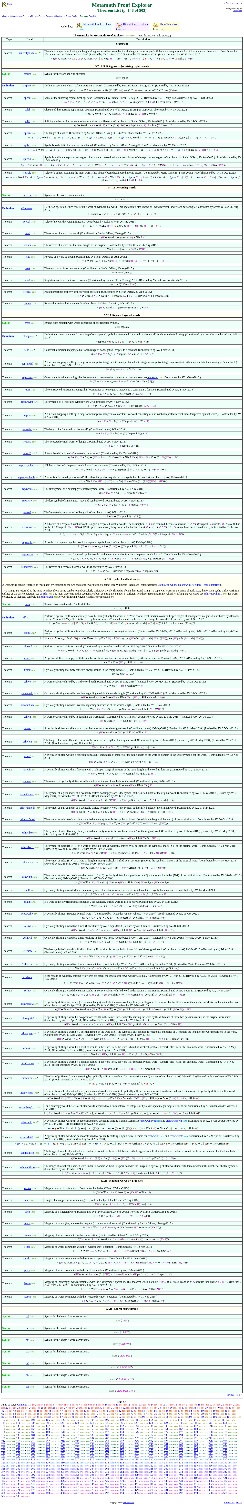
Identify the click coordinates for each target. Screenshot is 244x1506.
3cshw (27, 990)
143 (137, 1425)
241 (166, 1444)
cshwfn (27, 769)
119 (18, 1422)
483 (196, 1490)
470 (3, 1490)
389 (225, 1471)
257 (166, 1447)
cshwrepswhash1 (213, 593)
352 (151, 1465)
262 (3, 1450)
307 (196, 1456)
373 (225, 1468)
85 (38, 1416)
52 (120, 1410)
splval (27, 97)
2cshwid (27, 937)
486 (3, 1493)
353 (166, 1465)
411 (77, 1477)
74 (143, 1413)
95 (155, 1416)
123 (77, 1422)
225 (166, 1441)
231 (18, 1444)
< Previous (229, 3)
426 (62, 1480)
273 (166, 1450)
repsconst (27, 377)
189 (107, 1435)
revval (26, 221)
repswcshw (27, 913)
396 (92, 1474)
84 (26, 1416)
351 (137, 1465)
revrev (27, 303)
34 (147, 1407)
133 (225, 1422)
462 (122, 1486)
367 (137, 1468)
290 (181, 1453)
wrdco (27, 1188)
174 (122, 1432)
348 (92, 1465)
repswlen (27, 429)
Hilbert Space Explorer (132, 24)
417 (166, 1477)
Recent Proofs (71, 16)
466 (181, 1486)
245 (225, 1444)
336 (151, 1462)
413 (107, 1477)
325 (225, 1459)
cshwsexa (27, 1078)
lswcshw (27, 950)
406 (3, 1477)
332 (92, 1462)
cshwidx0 (27, 832)
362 (62, 1468)
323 (196, 1459)
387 (196, 1471)
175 (137, 1432)
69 (85, 1413)
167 (18, 1432)
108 (92, 1419)
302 (122, 1456)
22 (6, 1407)
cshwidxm (27, 862)
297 (48, 1456)
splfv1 (27, 145)
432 (151, 1480)
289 (166, 1453)
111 (136, 1419)
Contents (22, 1404)
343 (18, 1465)
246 (3, 1447)
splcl (27, 109)
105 (48, 1419)
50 (96, 1410)
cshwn (27, 716)
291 (196, 1453)
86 (49, 1416)
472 (33, 1490)
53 (132, 1410)
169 (48, 1432)
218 (62, 1441)
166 (3, 1432)
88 (73, 1416)
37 (183, 1407)
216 (33, 1441)
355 (196, 1465)
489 (48, 1493)
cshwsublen (27, 705)
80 (214, 1413)
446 (122, 1483)
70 (96, 1413)
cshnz (27, 658)
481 (166, 1490)
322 (181, 1459)
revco (27, 1223)
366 (122, 1468)
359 (18, 1468)
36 (171, 1407)
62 (2, 1413)
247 (18, 1447)
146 (181, 1425)
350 (122, 1465)
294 (3, 1456)
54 (143, 1410)
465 (166, 1486)
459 (77, 1486)
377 (48, 1471)
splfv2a (27, 158)
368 (151, 1468)
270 (122, 1450)
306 (181, 1456)
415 (136, 1477)
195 (196, 1435)
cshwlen (27, 741)
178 (181, 1432)
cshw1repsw (27, 1063)
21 (234, 1404)
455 (18, 1486)
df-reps (26, 336)
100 (215, 1416)
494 (122, 1493)
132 (210, 1422)
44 (26, 1410)
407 (18, 1477)
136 (33, 1425)
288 (151, 1453)
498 (181, 1493)
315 (77, 1459)
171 (77, 1432)
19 (210, 1404)
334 (122, 1462)
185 (48, 1435)
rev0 (27, 268)
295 (18, 1456)
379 (77, 1471)
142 (122, 1425)
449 (166, 1483)
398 (122, 1474)
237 (107, 1444)
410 (62, 1477)
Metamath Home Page (18, 16)
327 (18, 1462)
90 (96, 1416)
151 (18, 1429)
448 (151, 1483)
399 (137, 1474)
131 (195, 1422)
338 (181, 1462)
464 (151, 1486)
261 (225, 1447)
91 (108, 1416)
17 (187, 1404)
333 (107, 1462)
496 (151, 1493)
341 (225, 1462)
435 (196, 1480)
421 (225, 1477)
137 (48, 1425)
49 (85, 1410)
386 (181, 1471)
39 (206, 1407)
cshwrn (27, 781)
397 (107, 1474)
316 (92, 1459)
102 (3, 1419)
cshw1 (26, 1048)
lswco (27, 1283)
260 (211, 1447)
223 (137, 1441)
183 (18, 1435)
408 (33, 1477)
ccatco (27, 1235)
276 (211, 1450)
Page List (92, 16)
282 (62, 1453)
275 (196, 1450)
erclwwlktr (153, 1135)
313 (48, 1459)
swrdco (27, 1258)
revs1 (27, 280)
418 (181, 1477)
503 (18, 1496)
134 (3, 1425)
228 (211, 1441)
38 (194, 1407)
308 (211, 1456)
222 (122, 1441)
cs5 (27, 1351)
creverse (27, 195)
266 (62, 1450)
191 (137, 1435)
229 (225, 1441)
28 (77, 1407)
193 (166, 1435)
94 (143, 1416)
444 (92, 1483)
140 (92, 1425)
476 (92, 1490)
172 (92, 1432)
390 (3, 1474)
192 (151, 1435)
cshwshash (47, 596)
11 (117, 1404)
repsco (27, 1296)
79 (202, 1413)
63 (14, 1413)
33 (136, 1407)
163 (196, 1429)
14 (152, 1404)
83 (14, 1416)
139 (77, 1425)
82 (2, 1416)
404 (211, 1474)
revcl (27, 233)
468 (211, 1486)
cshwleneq (27, 977)
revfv (27, 256)
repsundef (27, 363)
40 (218, 1407)
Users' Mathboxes (166, 24)
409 (48, 1477)
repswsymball (26, 465)
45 (38, 1410)
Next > (239, 3)
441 (48, 1483)
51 (108, 1410)
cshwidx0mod (27, 819)
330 (62, 1462)
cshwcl (27, 728)
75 (155, 1413)
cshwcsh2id (26, 1137)
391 (18, 1474)
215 (18, 1441)
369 (166, 1468)
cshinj (27, 901)
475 (77, 1490)
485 (225, 1490)
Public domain (128, 1503)
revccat (27, 291)
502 (3, 1496)
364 (92, 1468)
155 (77, 1429)
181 (225, 1432)
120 (32, 1422)
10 (106, 1404)
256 (151, 1447)
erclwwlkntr (176, 1135)
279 (18, 1453)
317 (107, 1459)
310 (3, 1459)
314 (62, 1459)
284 (92, 1453)
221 (107, 1441)
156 (92, 1429)
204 (92, 1438)
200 (33, 1438)
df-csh (43, 593)
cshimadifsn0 (27, 1167)
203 (77, 1438)
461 (107, 1486)
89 (85, 1416)
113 (165, 1419)
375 (18, 1471)
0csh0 (27, 669)
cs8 (27, 1386)
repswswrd (27, 527)
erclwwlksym (148, 1120)
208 (151, 1438)
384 (151, 1471)
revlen (27, 245)
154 (62, 1429)
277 (225, 1450)
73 (132, 1413)
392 (33, 1474)
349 (107, 1465)
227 (196, 1441)
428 (92, 1480)
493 (107, 1493)
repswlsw (27, 500)
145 (166, 1425)
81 (226, 1413)
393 (48, 1474)
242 (181, 1444)
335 (137, 1462)
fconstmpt (152, 377)
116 (209, 1419)
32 (124, 1407)
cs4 (27, 1339)
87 (61, 1416)
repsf (27, 389)
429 (107, 1480)
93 (132, 1416)
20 (222, 1404)
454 (3, 1486)
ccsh (27, 604)
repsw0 (27, 441)
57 (179, 1410)
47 (61, 1410)
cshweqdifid (27, 1018)
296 (33, 1456)
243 (196, 1444)
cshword (27, 646)
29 (89, 1407)
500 (211, 1493)
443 (77, 1483)
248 (33, 1447)
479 (137, 1490)
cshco (27, 1246)
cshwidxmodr (27, 807)
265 (48, 1450)
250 (62, 1447)
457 (48, 1486)
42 (2, 1410)
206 (122, 1438)
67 (61, 1413)
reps (26, 349)
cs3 (27, 1328)
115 (194, 1419)
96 (167, 1416)
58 (190, 1410)
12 (128, 1404)
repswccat (27, 554)
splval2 (27, 172)
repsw (27, 415)
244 (211, 1444)
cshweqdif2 (27, 1003)
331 (77, 1462)
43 (14, 1410)
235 (77, 1444)
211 (196, 1438)
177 (166, 1432)
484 (211, 1490)
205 (107, 1438)
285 (107, 1453)
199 (18, 1438)
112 (151, 1419)
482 (181, 1490)
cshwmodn (27, 693)
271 (137, 1450)
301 (107, 1456)
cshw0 (27, 681)
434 (181, 1480)
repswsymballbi (26, 477)
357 (225, 1465)
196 (211, 1435)
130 (180, 1422)
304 (151, 1456)
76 (167, 1413)
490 (62, 1493)
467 (196, 1486)
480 (151, 1490)
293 (225, 1453)
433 (166, 1480)
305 (166, 1456)
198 (3, 1438)
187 (77, 1435)
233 (48, 1444)
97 (179, 1416)
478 (122, 1490)
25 (42, 1407)
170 (62, 1432)
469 (225, 1486)
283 (77, 1453)
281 (48, 1453)
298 (62, 1456)
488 (33, 1493)
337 (166, 1462)
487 (18, 1493)
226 (181, 1441)
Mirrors (4, 16)
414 (121, 1477)
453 (225, 1483)
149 (225, 1425)
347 (77, 1465)
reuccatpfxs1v (26, 53)
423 (18, 1480)
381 (107, 1471)
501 (225, 1493)
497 (166, 1493)
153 (48, 1429)
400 (151, 1474)
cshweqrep (26, 1033)
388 (211, 1471)
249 (48, 1447)
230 (3, 1444)
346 (62, 1465)
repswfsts (27, 488)
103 (18, 1419)
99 (202, 1416)
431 (137, 1480)
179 (196, 1432)
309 (225, 1456)
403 (196, 1474)
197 (225, 1435)
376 (33, 1471)
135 (18, 1425)
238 (122, 1444)
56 (167, 1410)
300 (92, 1456)
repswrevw (27, 566)
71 (108, 1413)
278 (3, 1453)
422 (3, 1480)
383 (137, 1471)
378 (62, 1471)
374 (3, 1471)
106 (62, 1419)
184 (33, 1435)
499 (196, 1493)
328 (33, 1462)
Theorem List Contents (54, 16)
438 (3, 1483)
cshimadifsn (27, 1152)
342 (3, 1465)
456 (33, 1486)
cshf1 (27, 890)
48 (73, 1410)
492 (92, 1493)
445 (107, 1483)
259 (196, 1447)
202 (62, 1438)
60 (214, 1410)
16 (175, 1404)
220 (92, 1441)
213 (225, 1438)
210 (181, 1438)
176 (151, 1432)
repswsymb (27, 401)
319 (136, 1459)
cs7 (27, 1374)
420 (210, 1477)
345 (48, 1465)
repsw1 (27, 512)
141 (107, 1425)
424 (33, 1480)
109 (107, 1419)
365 (107, 1468)
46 (49, 1410)
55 (155, 1410)
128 (151, 1422)
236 (92, 1444)
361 (48, 1468)
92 (120, 1416)
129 (166, 1422)
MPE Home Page (36, 16)
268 (92, 1450)
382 (122, 1471)
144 (151, 1425)
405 (225, 1474)
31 (112, 1407)
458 (62, 1486)
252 (92, 1447)
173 (107, 1432)
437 (225, 1480)
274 (181, 1450)
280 (33, 1453)
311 (18, 1459)
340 (211, 1462)
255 (137, 1447)
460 (92, 1486)
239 (137, 1444)
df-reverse (26, 208)
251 (77, 1447)
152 (33, 1429)
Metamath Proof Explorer (94, 24)
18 (199, 1404)
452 (211, 1483)
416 (151, 1477)
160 (151, 1429)
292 (211, 1453)
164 (211, 1429)
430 (122, 1480)
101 (229, 1416)
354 (181, 1465)
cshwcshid (26, 1122)
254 (122, 1447)
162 (181, 1429)
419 (196, 1477)
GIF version (237, 11)
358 (3, 1468)
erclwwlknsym (174, 1120)
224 (151, 1441)
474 (62, 1490)
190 (122, 1435)
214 (3, 1441)
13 (140, 1404)
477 (107, 1490)
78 (190, 1413)
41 (230, 1407)
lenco (27, 1200)
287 (137, 1453)
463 (137, 1486)
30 (100, 1407)
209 (166, 1438)
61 (226, 1410)
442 (62, 1483)
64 (26, 1413)
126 (121, 1422)
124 (92, 1422)
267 (77, 1450)
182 (3, 1435)
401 (166, 1474)
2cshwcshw (27, 1092)
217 (48, 1441)
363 (77, 1468)
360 (33, 1468)
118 (3, 1422)
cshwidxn (27, 876)
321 (166, 1459)
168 (33, 1432)
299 (77, 1456)
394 (62, 1474)
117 (224, 1419)
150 (3, 1429)
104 (33, 1419)
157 (107, 1429)
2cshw (27, 926)
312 (33, 1459)
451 (196, 1483)
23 (18, 1407)
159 (137, 1429)
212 (210, 1438)
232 (33, 1444)
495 (137, 1493)
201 (48, 1438)
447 (137, 1483)
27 (65, 1407)
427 (77, 1480)
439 (18, 1483)
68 (73, 1413)
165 (225, 1429)
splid (27, 121)
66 (49, 1413)
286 (122, 1453)
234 (62, 1444)
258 (181, 1447)
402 (181, 1474)
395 (77, 1474)
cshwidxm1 (27, 847)
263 (18, 1450)
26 (53, 1407)
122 (62, 1422)
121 (47, 1422)
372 (211, 1468)
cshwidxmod (27, 794)
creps (27, 322)
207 (137, 1438)
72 (120, 1413)
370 (181, 1468)
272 (151, 1450)
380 (92, 1471)
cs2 (27, 1316)
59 (202, 1410)
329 (48, 1462)
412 (92, 1477)
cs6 (27, 1363)
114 (180, 1419)
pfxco (27, 1270)
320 (151, 1459)
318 (121, 1459)
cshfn (27, 632)
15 (163, 1404)
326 (3, 1462)
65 (38, 1413)
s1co (27, 1211)
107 (77, 1419)
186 (62, 1435)
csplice (27, 73)
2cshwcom (27, 964)
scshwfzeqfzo (26, 1107)
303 (137, 1456)
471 (18, 1490)
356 (211, 1465)
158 (122, 1429)
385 (166, 1471)
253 (107, 1447)
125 (106, 1422)
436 (211, 1480)
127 (136, 1422)
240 (151, 1444)
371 (196, 1468)
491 (77, 1493)
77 (179, 1413)
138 (62, 1425)
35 (159, 1407)
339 (196, 1462)
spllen (27, 133)
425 (48, 1480)
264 (33, 1450)
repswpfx (27, 542)
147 (196, 1425)
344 (33, 1465)
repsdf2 (27, 453)
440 (33, 1483)
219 (77, 1441)
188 (92, 1435)
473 (48, 1490)
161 (166, 1429)
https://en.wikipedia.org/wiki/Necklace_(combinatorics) (189, 584)
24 (30, 1407)
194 (181, 1435)
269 (107, 1450)
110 (122, 1419)
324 (210, 1459)
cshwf (27, 756)
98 (190, 1416)
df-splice (27, 85)
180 (211, 1432)
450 (181, 1483)
